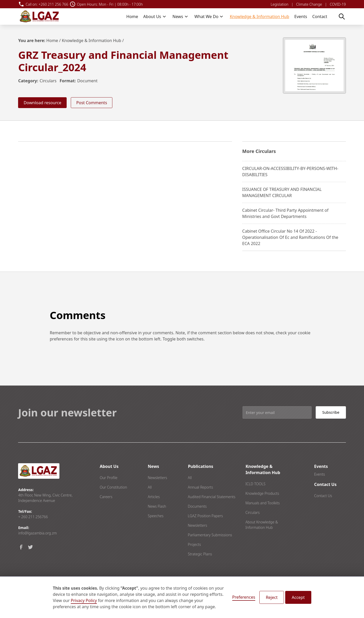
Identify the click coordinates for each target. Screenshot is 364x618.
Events (300, 16)
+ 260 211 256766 (33, 516)
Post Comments (91, 102)
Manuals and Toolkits (262, 515)
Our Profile (109, 489)
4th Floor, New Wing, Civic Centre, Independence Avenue (45, 498)
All (150, 499)
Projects (194, 556)
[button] (154, 16)
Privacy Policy (84, 600)
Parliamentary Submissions (210, 546)
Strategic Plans (200, 566)
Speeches (156, 527)
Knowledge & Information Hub (259, 16)
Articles (154, 508)
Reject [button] (272, 597)
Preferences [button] (243, 597)
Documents (197, 518)
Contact (319, 16)
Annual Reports (200, 499)
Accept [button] (298, 597)
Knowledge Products (262, 505)
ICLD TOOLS (255, 495)
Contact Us (323, 507)
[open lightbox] (314, 65)
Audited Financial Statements (211, 508)
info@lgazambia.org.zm (37, 533)
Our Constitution (113, 499)
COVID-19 (338, 4)
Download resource (42, 102)
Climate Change (309, 4)
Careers (106, 508)
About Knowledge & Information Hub (261, 537)
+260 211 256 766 (53, 4)
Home (132, 16)
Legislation (279, 4)
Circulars (48, 81)
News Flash (157, 518)
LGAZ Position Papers (205, 527)
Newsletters (157, 489)
